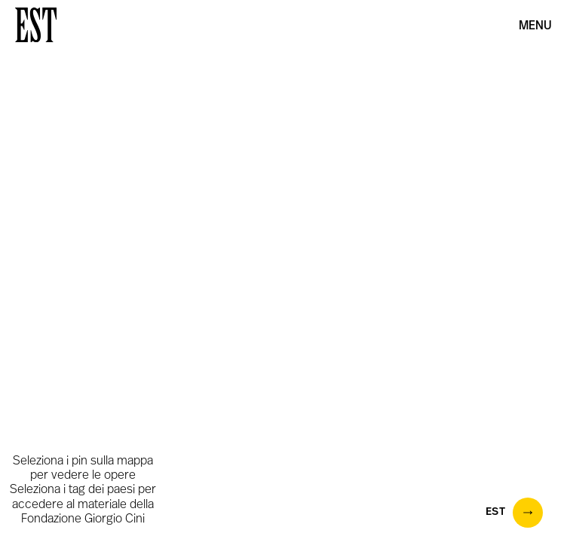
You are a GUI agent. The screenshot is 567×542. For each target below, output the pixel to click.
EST (515, 513)
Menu (535, 26)
